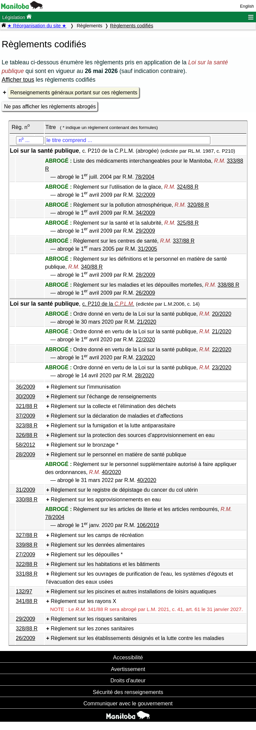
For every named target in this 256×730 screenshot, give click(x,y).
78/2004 (144, 177)
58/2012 (25, 445)
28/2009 (145, 275)
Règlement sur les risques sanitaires (94, 619)
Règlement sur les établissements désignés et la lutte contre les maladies (137, 638)
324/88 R (187, 187)
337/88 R (184, 241)
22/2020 (145, 339)
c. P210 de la (108, 304)
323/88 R (27, 425)
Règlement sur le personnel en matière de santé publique (118, 454)
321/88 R (27, 406)
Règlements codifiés (131, 25)
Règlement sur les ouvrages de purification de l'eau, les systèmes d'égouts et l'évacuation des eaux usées (139, 578)
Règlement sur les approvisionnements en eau (106, 499)
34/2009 (145, 213)
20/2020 (221, 314)
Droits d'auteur (128, 680)
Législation (17, 17)
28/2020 (144, 375)
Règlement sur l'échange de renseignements (103, 396)
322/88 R (27, 564)
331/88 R (27, 574)
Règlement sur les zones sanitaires (92, 628)
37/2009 (25, 416)
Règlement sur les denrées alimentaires (98, 545)
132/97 (24, 591)
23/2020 (145, 357)
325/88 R (188, 223)
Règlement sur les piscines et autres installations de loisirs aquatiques (133, 591)
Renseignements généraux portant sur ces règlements (73, 92)
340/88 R (92, 267)
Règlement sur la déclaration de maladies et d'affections (117, 416)
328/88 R (27, 628)
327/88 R (27, 535)
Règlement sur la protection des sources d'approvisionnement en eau (132, 435)
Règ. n (21, 127)
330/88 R (27, 499)
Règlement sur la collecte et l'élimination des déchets (113, 406)
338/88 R (228, 285)
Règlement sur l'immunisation (85, 387)
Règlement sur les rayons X (83, 601)
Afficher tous (18, 79)
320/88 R (198, 205)
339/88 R (27, 545)
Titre (50, 127)
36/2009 (25, 387)
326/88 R (27, 435)
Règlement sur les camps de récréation (97, 535)
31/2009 (25, 490)
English (247, 6)
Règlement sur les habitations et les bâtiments (105, 564)
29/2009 (145, 231)
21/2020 (146, 322)
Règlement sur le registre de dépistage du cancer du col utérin (124, 490)
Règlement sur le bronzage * (84, 445)
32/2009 (145, 195)
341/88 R (27, 601)
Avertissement (128, 669)
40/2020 (111, 472)
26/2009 (145, 293)
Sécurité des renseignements (128, 692)
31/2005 (147, 249)
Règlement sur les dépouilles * (87, 554)
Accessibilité (128, 657)
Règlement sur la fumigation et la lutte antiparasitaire (113, 425)
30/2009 (25, 396)
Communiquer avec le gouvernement (127, 703)
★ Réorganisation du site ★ (36, 25)
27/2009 (25, 554)
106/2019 (148, 525)
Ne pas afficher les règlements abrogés (50, 106)
